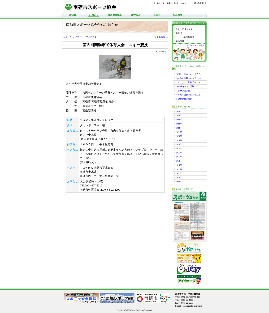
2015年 (179, 157)
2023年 (179, 124)
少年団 (156, 15)
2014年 (179, 161)
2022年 (179, 128)
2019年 (179, 140)
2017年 (179, 148)
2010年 (179, 177)
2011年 (179, 173)
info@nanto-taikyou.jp (192, 306)
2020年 (179, 136)
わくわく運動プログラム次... (189, 95)
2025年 (179, 115)
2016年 (179, 153)
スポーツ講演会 (183, 90)
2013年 (179, 165)
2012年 (179, 169)
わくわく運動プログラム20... (189, 78)
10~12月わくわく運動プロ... (188, 86)
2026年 (179, 111)
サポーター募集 (163, 3)
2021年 (179, 132)
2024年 (179, 119)
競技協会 (136, 15)
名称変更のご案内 (184, 99)
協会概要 (178, 15)
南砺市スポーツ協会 (92, 6)
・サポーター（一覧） (194, 45)
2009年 (179, 181)
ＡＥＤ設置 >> (161, 37)
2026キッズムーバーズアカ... (189, 74)
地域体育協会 (114, 15)
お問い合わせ (198, 3)
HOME (73, 15)
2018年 (179, 144)
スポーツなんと (181, 3)
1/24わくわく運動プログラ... (189, 82)
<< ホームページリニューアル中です (79, 37)
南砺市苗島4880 (193, 297)
